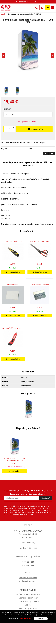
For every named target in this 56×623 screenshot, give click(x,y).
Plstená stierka (12, 285)
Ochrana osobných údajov (28, 601)
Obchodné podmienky (28, 598)
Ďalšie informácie (25, 619)
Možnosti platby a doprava (28, 594)
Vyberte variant (14, 471)
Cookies (28, 605)
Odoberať (46, 498)
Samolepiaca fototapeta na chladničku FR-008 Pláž (14, 459)
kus (9, 129)
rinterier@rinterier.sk (21, 2)
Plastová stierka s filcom (39, 285)
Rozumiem (40, 619)
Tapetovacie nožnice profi (39, 241)
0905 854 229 (37, 2)
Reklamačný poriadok (28, 608)
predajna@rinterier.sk (28, 581)
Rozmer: (7, 109)
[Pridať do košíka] (13, 272)
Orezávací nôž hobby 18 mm (13, 328)
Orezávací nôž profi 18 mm (13, 241)
